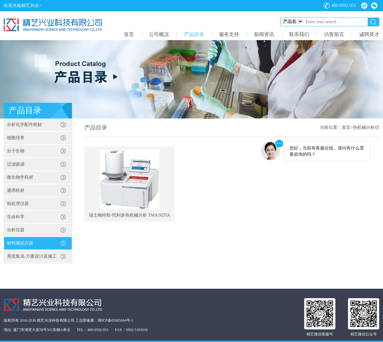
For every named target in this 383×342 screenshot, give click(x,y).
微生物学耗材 (20, 177)
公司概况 (159, 34)
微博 (364, 6)
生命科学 (15, 216)
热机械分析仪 (366, 127)
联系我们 (299, 34)
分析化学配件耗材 (24, 124)
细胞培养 (15, 137)
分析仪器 (15, 230)
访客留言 (334, 34)
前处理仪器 (18, 203)
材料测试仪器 (20, 243)
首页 (129, 34)
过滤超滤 (15, 164)
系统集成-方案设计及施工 (32, 256)
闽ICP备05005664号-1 (115, 320)
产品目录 (194, 34)
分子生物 (15, 151)
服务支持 (229, 34)
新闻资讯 (264, 34)
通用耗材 (15, 190)
